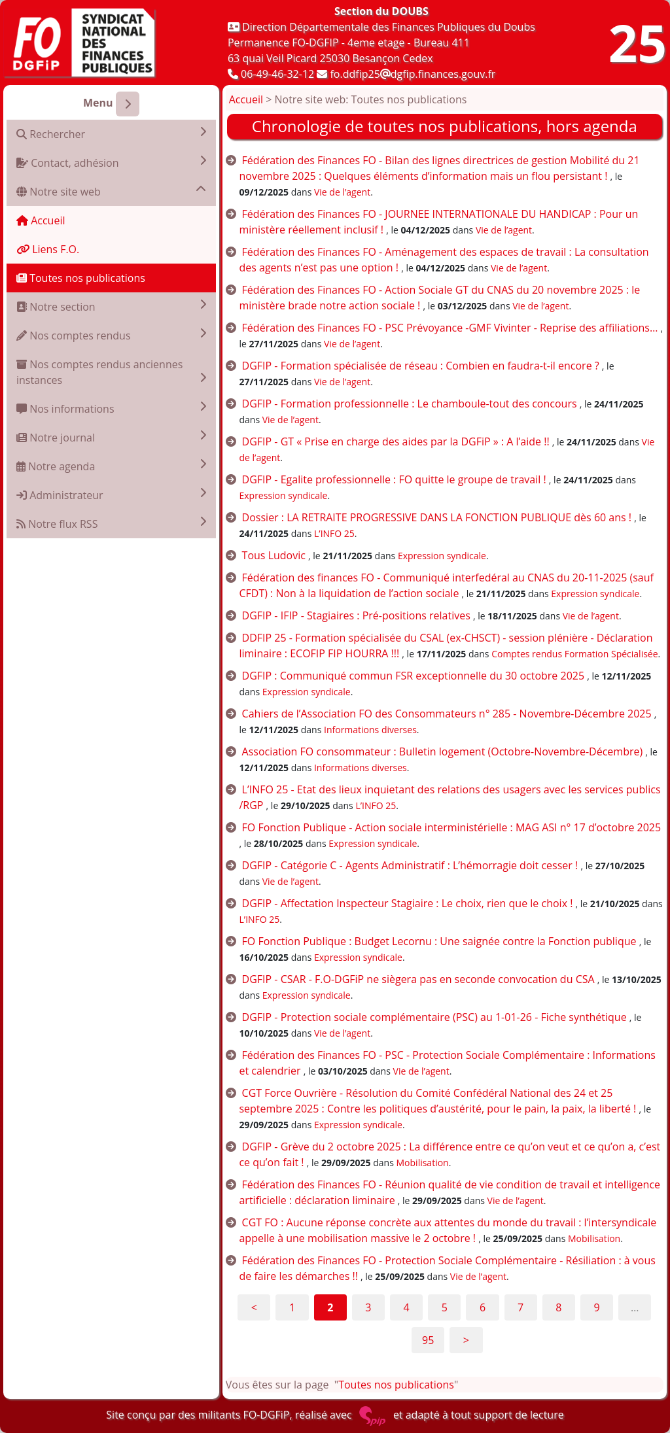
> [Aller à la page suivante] (466, 1340)
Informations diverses (370, 729)
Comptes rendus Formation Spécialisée (574, 653)
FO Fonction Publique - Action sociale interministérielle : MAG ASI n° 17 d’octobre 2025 (451, 827)
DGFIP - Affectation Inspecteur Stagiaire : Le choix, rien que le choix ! (407, 903)
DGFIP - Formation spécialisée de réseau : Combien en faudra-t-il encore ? (420, 365)
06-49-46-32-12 (277, 74)
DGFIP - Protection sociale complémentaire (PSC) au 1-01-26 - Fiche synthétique (434, 1017)
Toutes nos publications (80, 278)
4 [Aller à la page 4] (407, 1307)
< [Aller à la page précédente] (254, 1307)
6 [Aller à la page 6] (482, 1307)
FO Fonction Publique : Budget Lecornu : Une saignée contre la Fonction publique (439, 941)
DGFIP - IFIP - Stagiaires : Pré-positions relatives (356, 615)
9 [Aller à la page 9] (596, 1307)
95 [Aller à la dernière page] (428, 1340)
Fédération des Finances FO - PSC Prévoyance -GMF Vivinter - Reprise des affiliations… (450, 327)
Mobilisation (423, 1162)
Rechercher (111, 133)
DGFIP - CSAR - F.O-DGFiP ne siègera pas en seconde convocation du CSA (418, 979)
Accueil (40, 220)
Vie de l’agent (342, 192)
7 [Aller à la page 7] (520, 1307)
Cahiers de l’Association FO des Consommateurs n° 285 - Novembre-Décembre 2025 (447, 713)
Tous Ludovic (274, 555)
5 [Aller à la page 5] (445, 1307)
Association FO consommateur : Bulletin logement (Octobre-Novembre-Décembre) (442, 751)
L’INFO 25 (334, 533)
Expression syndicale (283, 495)
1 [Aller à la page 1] (292, 1307)
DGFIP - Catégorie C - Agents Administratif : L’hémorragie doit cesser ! (410, 865)
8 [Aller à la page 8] (558, 1307)
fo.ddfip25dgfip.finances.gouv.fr (412, 74)
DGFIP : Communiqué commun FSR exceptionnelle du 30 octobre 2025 (413, 675)
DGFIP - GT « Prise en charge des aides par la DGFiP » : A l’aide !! (396, 441)
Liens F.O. (47, 249)
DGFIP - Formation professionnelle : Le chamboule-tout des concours (409, 403)
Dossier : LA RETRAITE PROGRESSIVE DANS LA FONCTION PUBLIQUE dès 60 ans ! (436, 517)
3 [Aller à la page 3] (368, 1307)
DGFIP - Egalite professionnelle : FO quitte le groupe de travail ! (394, 479)
